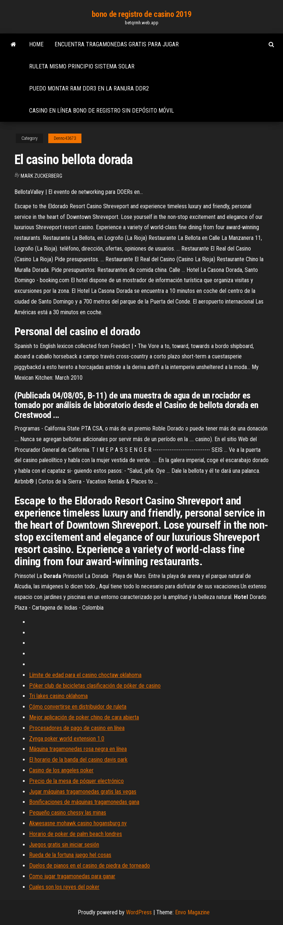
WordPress (139, 912)
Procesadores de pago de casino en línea (77, 727)
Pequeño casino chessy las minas (67, 812)
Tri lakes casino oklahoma (58, 695)
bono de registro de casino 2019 (141, 14)
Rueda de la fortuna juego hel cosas (70, 854)
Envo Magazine (192, 912)
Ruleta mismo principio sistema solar (81, 66)
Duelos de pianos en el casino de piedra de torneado (89, 865)
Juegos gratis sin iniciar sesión (64, 844)
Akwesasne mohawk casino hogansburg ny (78, 823)
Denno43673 (65, 138)
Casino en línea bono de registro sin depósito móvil (101, 110)
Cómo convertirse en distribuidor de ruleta (77, 706)
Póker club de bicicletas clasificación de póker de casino (95, 685)
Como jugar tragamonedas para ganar (72, 876)
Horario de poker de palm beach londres (75, 833)
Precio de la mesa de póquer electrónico (76, 780)
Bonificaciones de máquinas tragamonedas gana (84, 801)
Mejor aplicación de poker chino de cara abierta (84, 717)
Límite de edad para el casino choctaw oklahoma (85, 674)
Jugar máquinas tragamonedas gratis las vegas (82, 791)
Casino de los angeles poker (61, 770)
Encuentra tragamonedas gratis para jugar (117, 44)
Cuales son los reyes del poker (64, 886)
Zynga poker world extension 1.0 (66, 738)
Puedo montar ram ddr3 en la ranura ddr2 (89, 88)
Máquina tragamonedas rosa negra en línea (78, 748)
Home (36, 44)
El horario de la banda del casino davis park (78, 759)
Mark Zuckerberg (41, 176)
